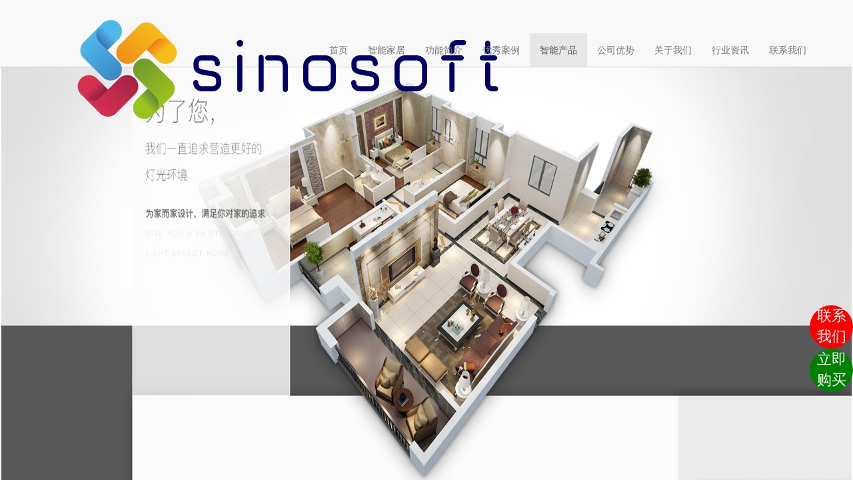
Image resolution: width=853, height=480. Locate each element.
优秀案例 (501, 50)
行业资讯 (730, 50)
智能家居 (386, 50)
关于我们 (673, 50)
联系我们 (787, 50)
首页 (343, 49)
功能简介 (443, 50)
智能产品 (558, 50)
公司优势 (615, 50)
